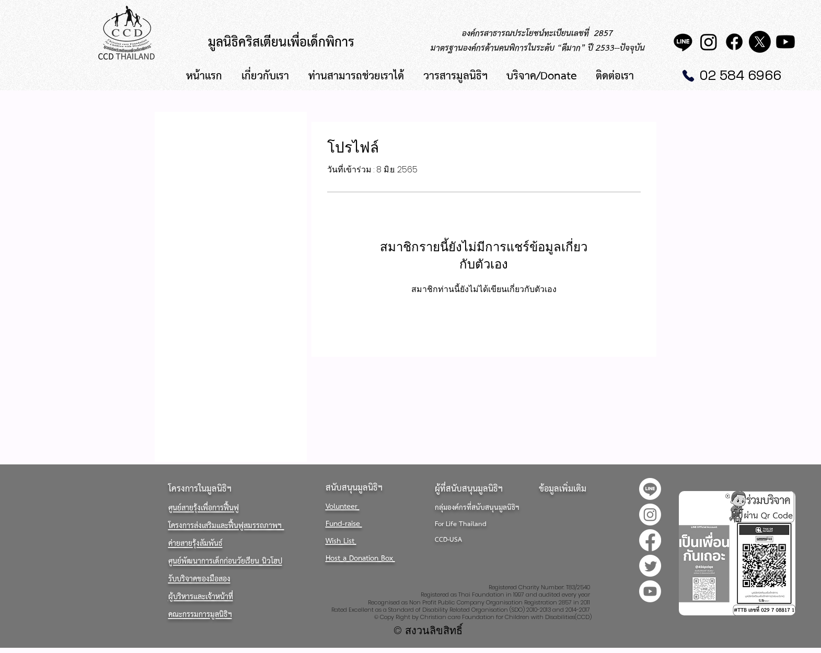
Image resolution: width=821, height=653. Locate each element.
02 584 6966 (740, 75)
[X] (760, 42)
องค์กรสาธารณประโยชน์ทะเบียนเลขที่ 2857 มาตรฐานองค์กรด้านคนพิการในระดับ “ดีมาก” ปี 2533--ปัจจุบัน (538, 41)
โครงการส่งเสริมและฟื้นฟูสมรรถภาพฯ (226, 526)
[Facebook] (734, 42)
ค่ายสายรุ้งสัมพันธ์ (195, 544)
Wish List (341, 541)
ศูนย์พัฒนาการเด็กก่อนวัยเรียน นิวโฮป (225, 561)
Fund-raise (344, 524)
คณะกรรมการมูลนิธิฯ (200, 615)
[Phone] (688, 76)
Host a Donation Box (360, 559)
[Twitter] (650, 566)
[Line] (683, 42)
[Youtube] (785, 42)
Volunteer (343, 507)
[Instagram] (709, 42)
